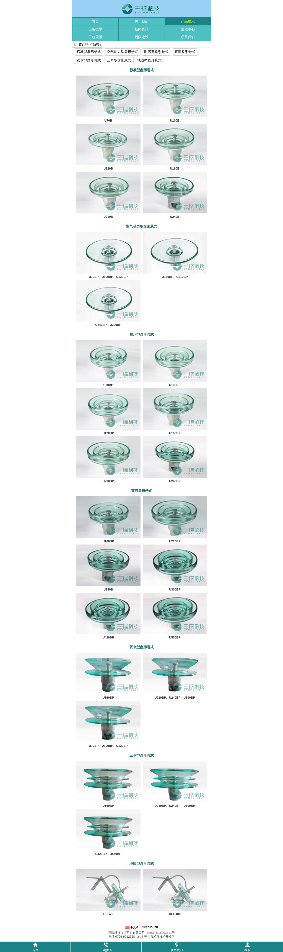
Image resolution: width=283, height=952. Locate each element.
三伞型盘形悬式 (119, 60)
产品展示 (188, 21)
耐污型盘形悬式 (156, 52)
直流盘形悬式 (185, 52)
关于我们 (142, 21)
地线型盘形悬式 (149, 60)
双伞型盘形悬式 (89, 60)
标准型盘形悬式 (89, 52)
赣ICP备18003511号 (161, 932)
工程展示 (95, 37)
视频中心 (188, 29)
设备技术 (95, 29)
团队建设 (142, 37)
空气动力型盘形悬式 (122, 52)
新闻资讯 (142, 29)
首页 (95, 21)
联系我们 (188, 37)
